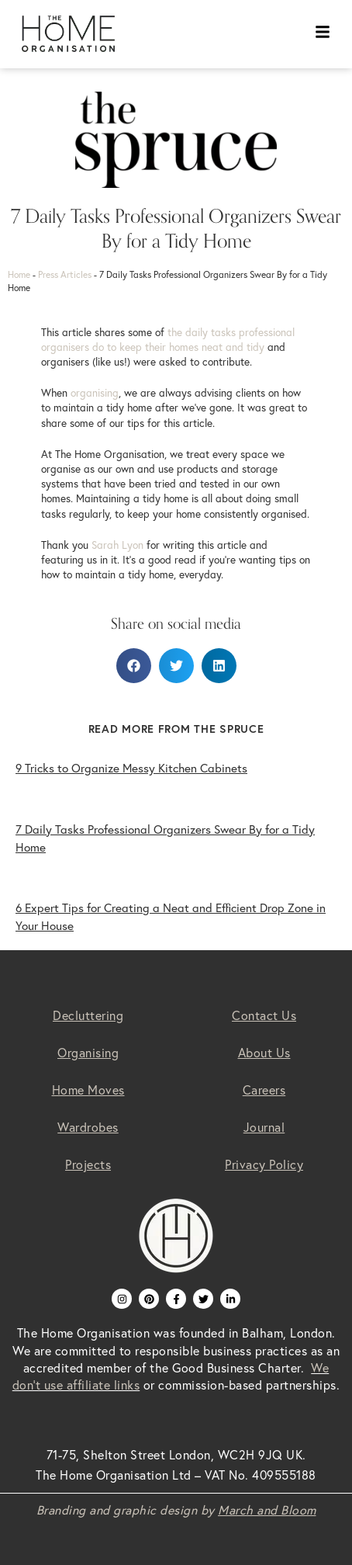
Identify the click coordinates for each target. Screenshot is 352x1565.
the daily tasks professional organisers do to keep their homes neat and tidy (168, 339)
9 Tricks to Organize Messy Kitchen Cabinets (131, 768)
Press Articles (64, 274)
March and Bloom (267, 1510)
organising (95, 393)
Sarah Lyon (117, 545)
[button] (133, 665)
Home (19, 274)
